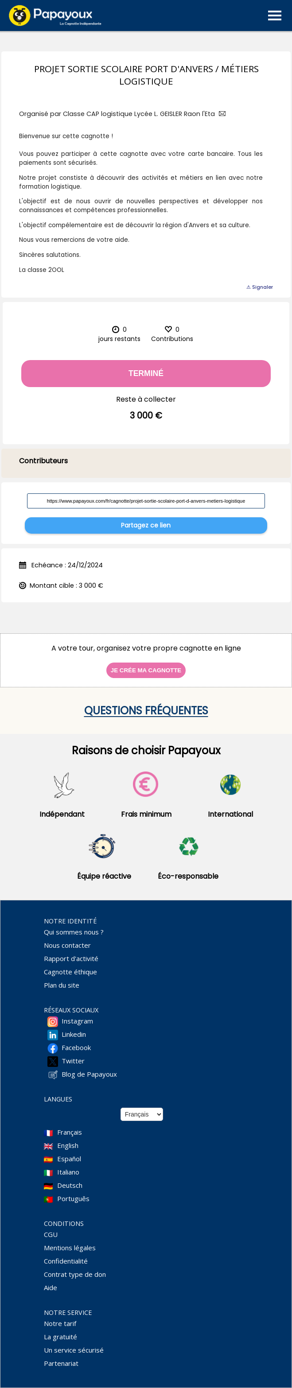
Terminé (146, 373)
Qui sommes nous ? (74, 931)
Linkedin (74, 1034)
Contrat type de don (75, 1274)
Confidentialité (66, 1260)
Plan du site (61, 985)
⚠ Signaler (259, 287)
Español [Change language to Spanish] (69, 1158)
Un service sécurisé (74, 1349)
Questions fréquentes (146, 710)
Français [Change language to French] (69, 1132)
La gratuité (60, 1336)
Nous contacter (67, 945)
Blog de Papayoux (89, 1074)
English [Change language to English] (67, 1145)
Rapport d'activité (71, 958)
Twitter (73, 1060)
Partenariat (61, 1363)
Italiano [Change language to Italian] (68, 1171)
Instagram (77, 1020)
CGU (51, 1234)
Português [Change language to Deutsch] (73, 1198)
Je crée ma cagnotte (146, 670)
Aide (50, 1287)
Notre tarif (60, 1323)
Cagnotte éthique (70, 971)
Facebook (76, 1047)
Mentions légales (70, 1247)
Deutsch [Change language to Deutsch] (69, 1185)
